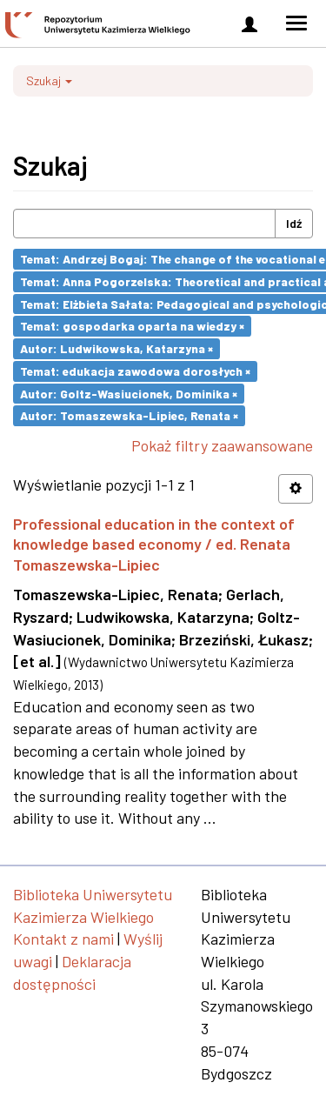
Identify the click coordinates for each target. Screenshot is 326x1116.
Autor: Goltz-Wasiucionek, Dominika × (128, 392)
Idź (294, 223)
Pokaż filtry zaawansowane (222, 445)
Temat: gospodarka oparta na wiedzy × (132, 325)
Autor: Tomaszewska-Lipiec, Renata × (129, 415)
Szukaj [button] (49, 80)
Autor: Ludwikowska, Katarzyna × (116, 348)
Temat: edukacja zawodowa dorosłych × (135, 371)
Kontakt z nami (63, 938)
